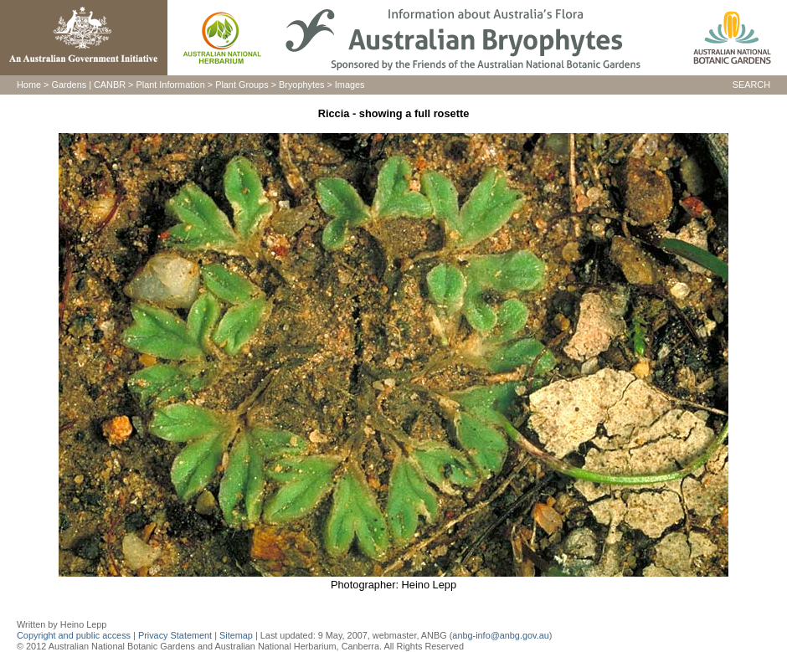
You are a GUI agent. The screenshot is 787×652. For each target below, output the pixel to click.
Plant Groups (241, 85)
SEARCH (751, 85)
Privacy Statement (176, 635)
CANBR (110, 85)
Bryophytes (301, 85)
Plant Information (170, 85)
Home (29, 85)
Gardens (68, 85)
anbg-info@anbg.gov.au (500, 635)
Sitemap (236, 635)
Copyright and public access (74, 635)
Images (350, 85)
